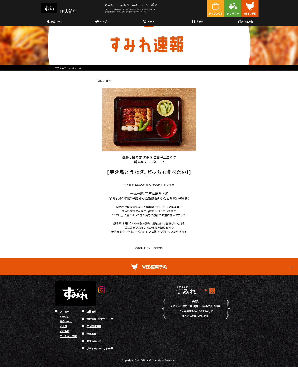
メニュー (110, 5)
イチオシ (150, 21)
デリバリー (233, 13)
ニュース (137, 5)
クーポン (151, 5)
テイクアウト (216, 13)
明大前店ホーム (63, 67)
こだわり (123, 5)
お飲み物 (245, 21)
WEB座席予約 (154, 267)
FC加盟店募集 (94, 326)
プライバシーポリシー (98, 348)
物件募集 (91, 333)
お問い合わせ (94, 341)
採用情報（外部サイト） (99, 319)
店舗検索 (91, 311)
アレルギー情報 (68, 336)
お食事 (197, 21)
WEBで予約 (250, 13)
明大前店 (59, 11)
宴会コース (54, 21)
